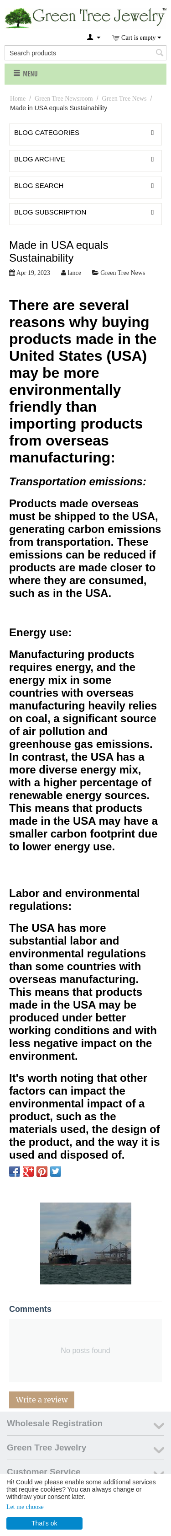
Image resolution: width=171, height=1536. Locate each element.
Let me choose (25, 1507)
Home (18, 98)
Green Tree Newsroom (64, 98)
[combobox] (85, 52)
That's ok (44, 1523)
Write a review (41, 1399)
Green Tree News (124, 98)
